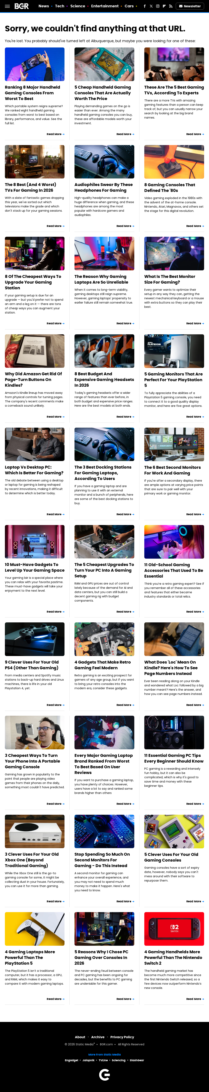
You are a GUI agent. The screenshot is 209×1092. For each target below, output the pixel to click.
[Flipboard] (164, 6)
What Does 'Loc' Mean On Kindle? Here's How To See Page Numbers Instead (171, 667)
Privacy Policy (122, 1037)
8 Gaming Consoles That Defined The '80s (169, 187)
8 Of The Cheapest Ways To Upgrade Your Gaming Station (33, 282)
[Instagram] (157, 6)
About (80, 1037)
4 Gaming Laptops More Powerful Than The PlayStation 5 (30, 957)
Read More (54, 134)
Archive (97, 1037)
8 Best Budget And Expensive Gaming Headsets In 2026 (104, 379)
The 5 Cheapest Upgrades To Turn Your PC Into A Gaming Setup (104, 570)
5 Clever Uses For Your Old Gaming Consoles (171, 857)
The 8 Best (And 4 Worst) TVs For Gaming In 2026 (30, 187)
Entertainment (105, 6)
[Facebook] (144, 6)
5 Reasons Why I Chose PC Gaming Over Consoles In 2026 (101, 957)
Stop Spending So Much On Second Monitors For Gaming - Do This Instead (102, 860)
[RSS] (170, 6)
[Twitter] (151, 6)
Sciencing (119, 1060)
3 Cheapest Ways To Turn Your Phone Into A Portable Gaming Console (32, 761)
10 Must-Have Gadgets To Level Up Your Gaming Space (34, 567)
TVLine (103, 1060)
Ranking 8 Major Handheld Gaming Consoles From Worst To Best (32, 93)
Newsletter (190, 6)
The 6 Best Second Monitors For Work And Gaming (172, 470)
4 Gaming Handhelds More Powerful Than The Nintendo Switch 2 (173, 957)
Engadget (71, 1060)
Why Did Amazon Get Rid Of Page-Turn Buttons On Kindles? (33, 379)
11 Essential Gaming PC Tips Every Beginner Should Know (173, 758)
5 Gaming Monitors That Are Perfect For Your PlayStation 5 (173, 379)
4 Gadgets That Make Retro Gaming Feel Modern (102, 664)
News (44, 6)
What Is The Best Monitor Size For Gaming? (169, 279)
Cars (129, 6)
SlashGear (137, 1060)
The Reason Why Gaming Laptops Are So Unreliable (101, 279)
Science (77, 6)
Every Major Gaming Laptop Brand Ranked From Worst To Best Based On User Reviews (103, 764)
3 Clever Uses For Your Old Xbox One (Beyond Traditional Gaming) (32, 860)
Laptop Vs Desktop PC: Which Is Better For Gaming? (34, 470)
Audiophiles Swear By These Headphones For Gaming (103, 187)
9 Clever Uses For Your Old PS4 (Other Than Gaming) (32, 664)
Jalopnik (88, 1060)
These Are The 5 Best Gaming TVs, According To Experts (174, 90)
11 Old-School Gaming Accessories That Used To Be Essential (173, 570)
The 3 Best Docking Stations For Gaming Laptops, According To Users (102, 473)
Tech (59, 6)
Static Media (84, 1044)
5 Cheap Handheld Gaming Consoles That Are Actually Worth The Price (102, 93)
